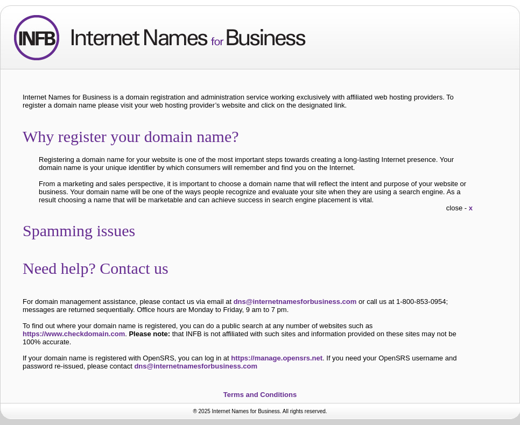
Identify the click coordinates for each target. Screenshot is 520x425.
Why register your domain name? (139, 136)
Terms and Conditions (260, 395)
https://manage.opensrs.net (276, 358)
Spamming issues (87, 230)
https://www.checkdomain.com (74, 334)
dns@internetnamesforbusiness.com (295, 302)
